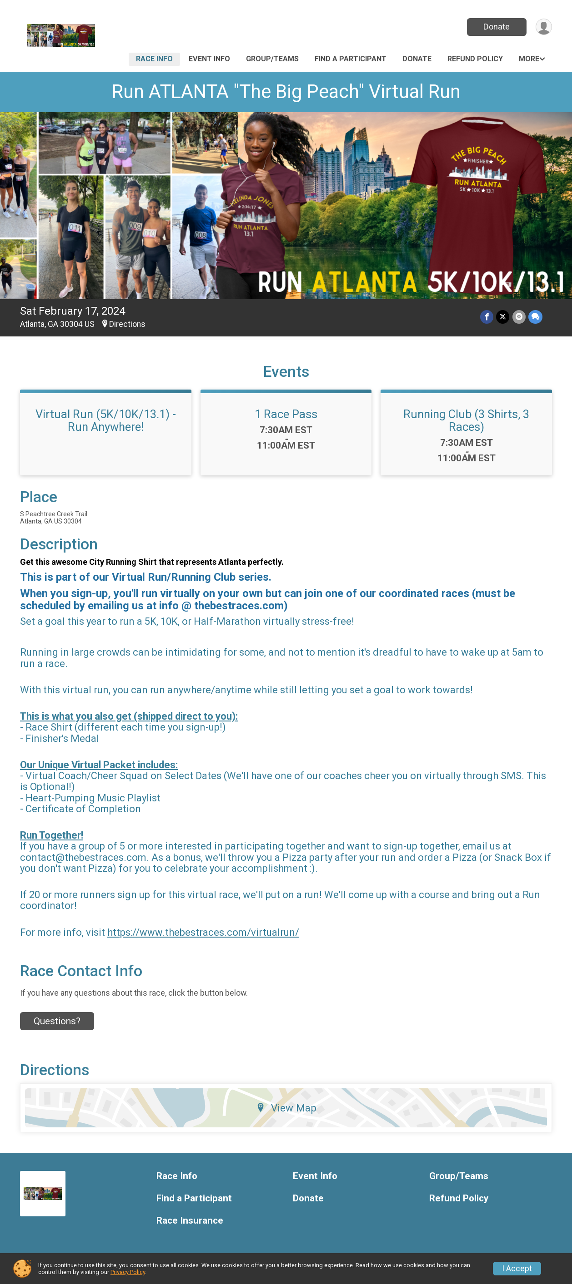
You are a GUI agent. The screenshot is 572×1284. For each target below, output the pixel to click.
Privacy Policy (127, 1272)
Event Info (209, 58)
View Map (286, 1108)
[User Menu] (543, 27)
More (529, 58)
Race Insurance (189, 1220)
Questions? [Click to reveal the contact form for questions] (57, 1021)
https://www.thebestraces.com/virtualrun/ (203, 932)
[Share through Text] (535, 317)
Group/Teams (272, 58)
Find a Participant (350, 58)
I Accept (517, 1268)
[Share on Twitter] (503, 317)
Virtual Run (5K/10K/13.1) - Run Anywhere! (105, 420)
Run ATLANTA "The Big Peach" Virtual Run (286, 91)
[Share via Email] (519, 317)
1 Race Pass (286, 414)
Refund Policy (475, 58)
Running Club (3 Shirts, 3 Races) (466, 420)
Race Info (154, 58)
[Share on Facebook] (487, 317)
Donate (496, 26)
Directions (127, 324)
